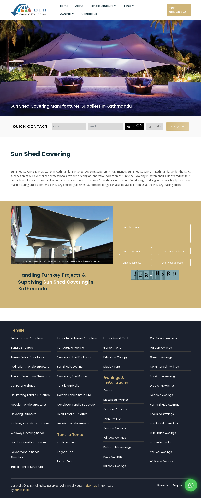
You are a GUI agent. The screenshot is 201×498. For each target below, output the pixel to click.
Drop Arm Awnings (162, 386)
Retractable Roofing (70, 348)
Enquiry (178, 485)
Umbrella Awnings (162, 442)
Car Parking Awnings (163, 338)
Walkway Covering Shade (28, 433)
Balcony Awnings (114, 466)
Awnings (67, 14)
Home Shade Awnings (164, 404)
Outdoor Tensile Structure (28, 442)
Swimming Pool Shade (72, 376)
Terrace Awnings (114, 428)
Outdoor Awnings (115, 409)
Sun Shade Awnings (163, 433)
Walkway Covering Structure (30, 423)
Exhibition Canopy (115, 357)
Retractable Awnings (117, 447)
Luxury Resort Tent (115, 338)
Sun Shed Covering (70, 367)
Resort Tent (65, 461)
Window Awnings (114, 438)
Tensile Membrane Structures (31, 376)
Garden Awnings (161, 348)
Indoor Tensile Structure (27, 467)
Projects (162, 485)
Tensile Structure (103, 6)
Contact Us (89, 14)
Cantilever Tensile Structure (76, 404)
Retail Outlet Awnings (164, 423)
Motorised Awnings (116, 400)
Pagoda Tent (65, 452)
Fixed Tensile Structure (72, 414)
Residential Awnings (163, 376)
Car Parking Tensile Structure (30, 395)
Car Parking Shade (23, 386)
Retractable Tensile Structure (77, 338)
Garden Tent (112, 348)
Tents (129, 6)
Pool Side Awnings (162, 414)
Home (64, 6)
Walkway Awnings (162, 461)
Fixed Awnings (112, 457)
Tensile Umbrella (68, 386)
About (79, 6)
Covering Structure (23, 414)
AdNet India (22, 490)
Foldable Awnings (161, 395)
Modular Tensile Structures (29, 404)
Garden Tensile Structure (74, 395)
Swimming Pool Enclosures (75, 357)
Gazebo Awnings (161, 357)
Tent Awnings (112, 419)
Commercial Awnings (164, 367)
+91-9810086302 (177, 10)
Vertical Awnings (161, 452)
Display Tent (111, 367)
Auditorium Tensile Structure (30, 367)
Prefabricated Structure (27, 338)
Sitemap (91, 486)
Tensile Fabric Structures (27, 357)
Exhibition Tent (67, 442)
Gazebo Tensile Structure (74, 423)
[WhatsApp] (191, 486)
